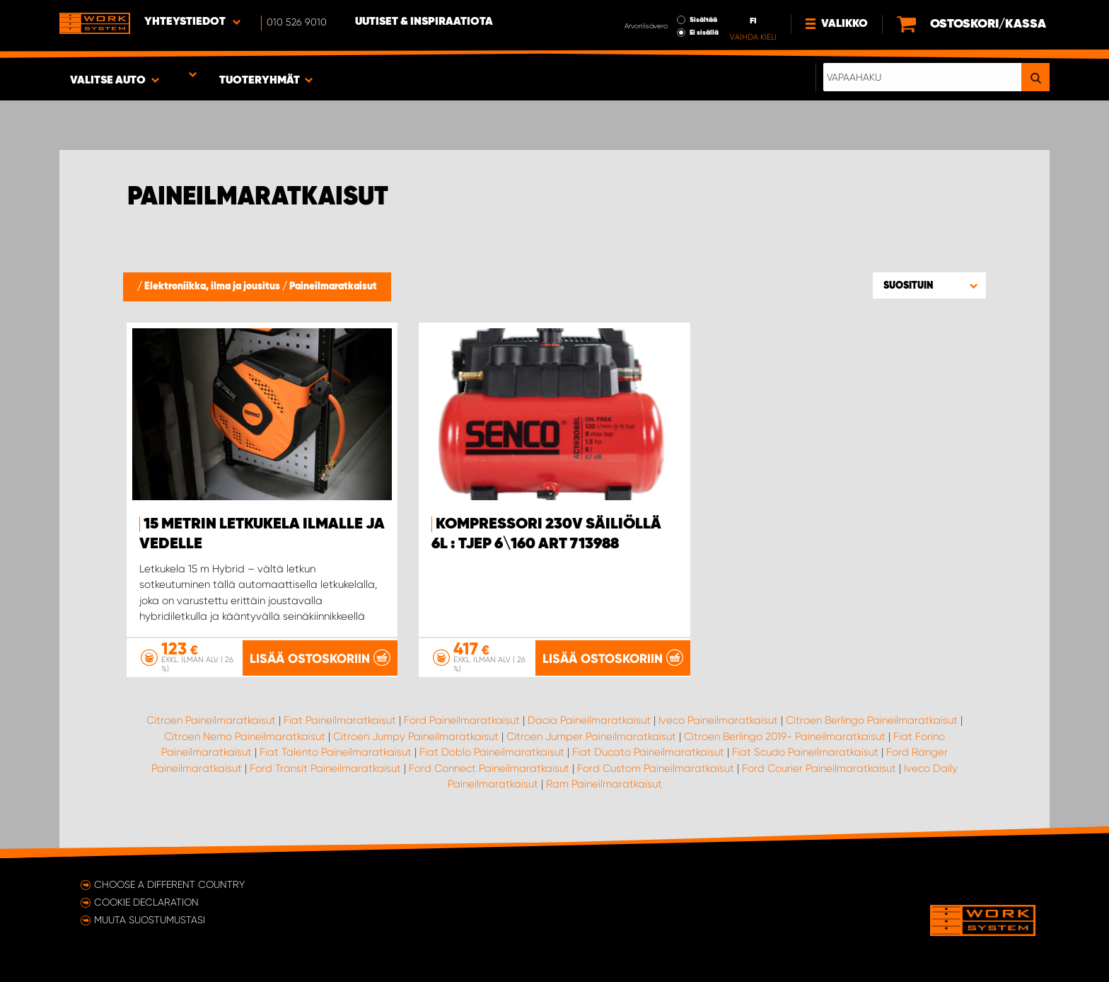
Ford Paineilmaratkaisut (462, 720)
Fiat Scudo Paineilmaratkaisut (805, 752)
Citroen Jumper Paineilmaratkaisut (591, 736)
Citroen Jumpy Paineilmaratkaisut (416, 736)
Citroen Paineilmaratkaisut (211, 720)
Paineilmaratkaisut (333, 286)
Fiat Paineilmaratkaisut (340, 720)
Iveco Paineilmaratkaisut (718, 720)
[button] (929, 285)
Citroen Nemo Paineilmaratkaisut (244, 736)
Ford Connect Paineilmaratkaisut (489, 768)
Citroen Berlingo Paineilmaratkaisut (872, 720)
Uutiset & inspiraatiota (424, 22)
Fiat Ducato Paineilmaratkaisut (648, 752)
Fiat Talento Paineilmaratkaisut (336, 752)
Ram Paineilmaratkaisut (604, 784)
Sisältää (703, 19)
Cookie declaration (146, 902)
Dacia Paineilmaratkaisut (589, 720)
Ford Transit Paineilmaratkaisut (325, 768)
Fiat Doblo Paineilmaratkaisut (491, 752)
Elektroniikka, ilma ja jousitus (213, 286)
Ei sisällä (704, 32)
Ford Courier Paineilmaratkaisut (819, 768)
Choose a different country (169, 884)
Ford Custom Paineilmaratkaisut (655, 768)
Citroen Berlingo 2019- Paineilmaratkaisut (785, 736)
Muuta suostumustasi (149, 919)
